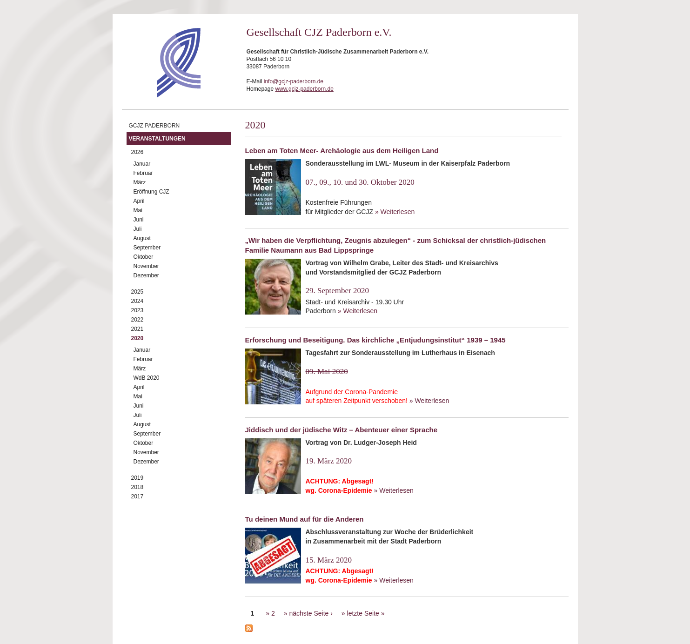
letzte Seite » (366, 613)
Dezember (146, 275)
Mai (138, 210)
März (140, 182)
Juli (138, 229)
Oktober (144, 257)
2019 (137, 478)
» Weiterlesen (395, 211)
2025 (137, 291)
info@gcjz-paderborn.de (293, 81)
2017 (137, 496)
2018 (137, 487)
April (139, 201)
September (147, 247)
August (142, 238)
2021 (137, 329)
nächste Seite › (310, 613)
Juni (139, 219)
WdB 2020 (147, 378)
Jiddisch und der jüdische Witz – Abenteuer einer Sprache (341, 430)
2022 (137, 319)
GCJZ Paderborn (154, 125)
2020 (137, 338)
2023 (137, 310)
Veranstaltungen (157, 138)
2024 (137, 301)
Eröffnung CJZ (151, 191)
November (146, 266)
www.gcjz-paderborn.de (304, 89)
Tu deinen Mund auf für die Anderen (304, 519)
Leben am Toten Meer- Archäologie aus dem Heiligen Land (342, 150)
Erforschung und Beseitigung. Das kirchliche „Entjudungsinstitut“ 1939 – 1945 (375, 340)
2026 (137, 152)
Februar (143, 173)
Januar (142, 164)
